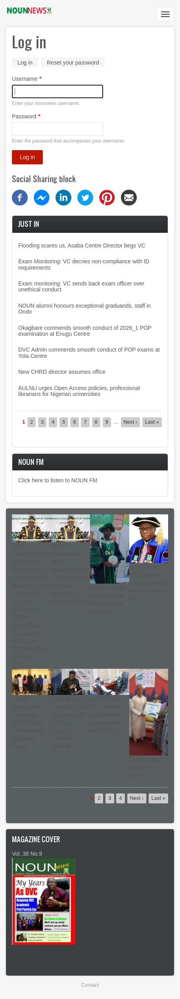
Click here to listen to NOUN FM (57, 480)
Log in (27, 63)
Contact (90, 985)
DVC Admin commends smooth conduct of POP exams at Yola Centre (89, 352)
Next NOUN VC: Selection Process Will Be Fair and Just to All (148, 583)
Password (24, 116)
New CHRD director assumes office (61, 372)
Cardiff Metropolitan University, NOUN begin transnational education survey (28, 723)
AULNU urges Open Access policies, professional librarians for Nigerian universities (79, 391)
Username (25, 79)
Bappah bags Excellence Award (145, 767)
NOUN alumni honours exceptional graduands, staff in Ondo (84, 309)
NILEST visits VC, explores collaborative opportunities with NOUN (106, 715)
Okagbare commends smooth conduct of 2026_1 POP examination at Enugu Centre (84, 331)
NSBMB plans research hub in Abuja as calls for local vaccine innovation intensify (70, 723)
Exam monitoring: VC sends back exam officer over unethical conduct (81, 286)
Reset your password (73, 62)
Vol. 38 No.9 (27, 854)
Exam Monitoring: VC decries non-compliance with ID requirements (83, 264)
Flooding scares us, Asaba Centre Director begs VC (82, 245)
